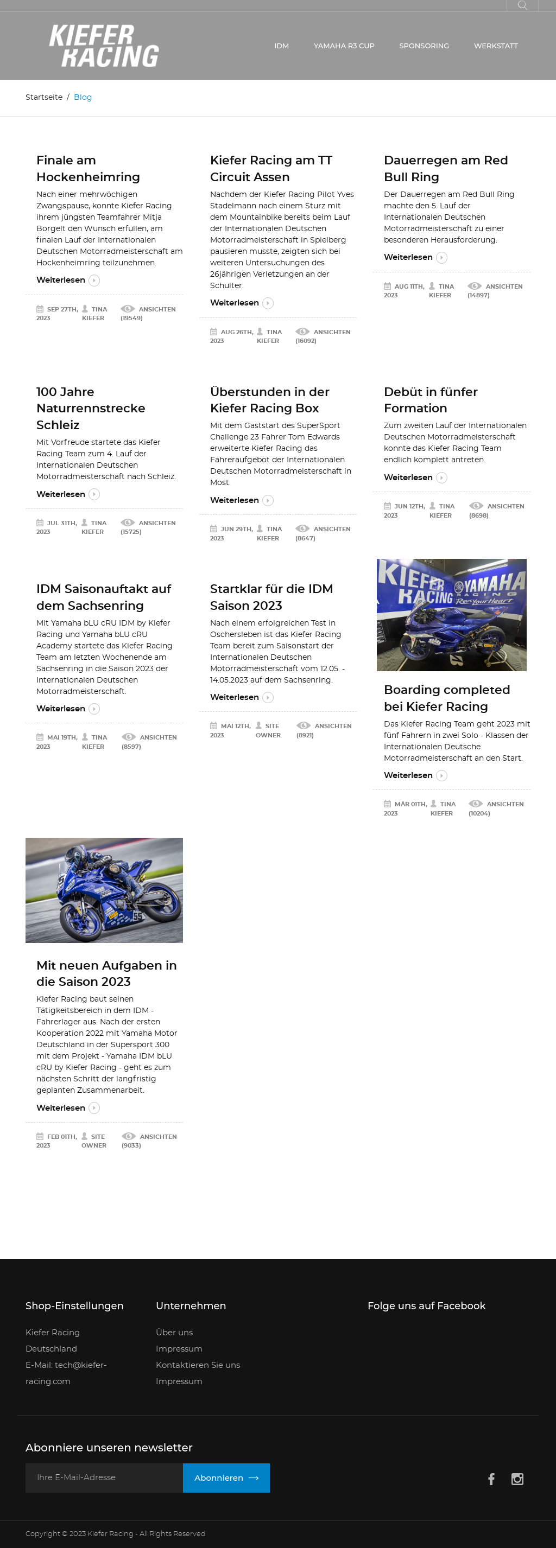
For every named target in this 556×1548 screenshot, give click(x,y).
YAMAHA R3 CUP (344, 45)
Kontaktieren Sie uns (198, 1365)
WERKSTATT (496, 45)
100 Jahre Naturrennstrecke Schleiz (91, 409)
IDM (281, 45)
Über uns (174, 1333)
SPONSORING (424, 45)
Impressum (179, 1349)
